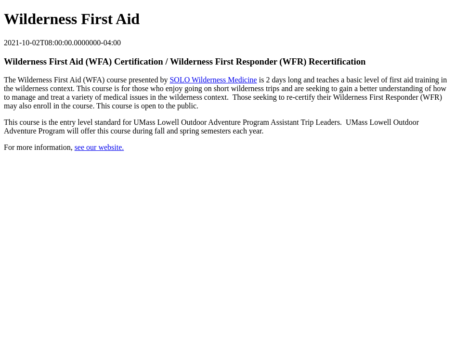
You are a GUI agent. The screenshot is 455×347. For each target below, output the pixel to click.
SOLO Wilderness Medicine (213, 80)
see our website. (99, 147)
